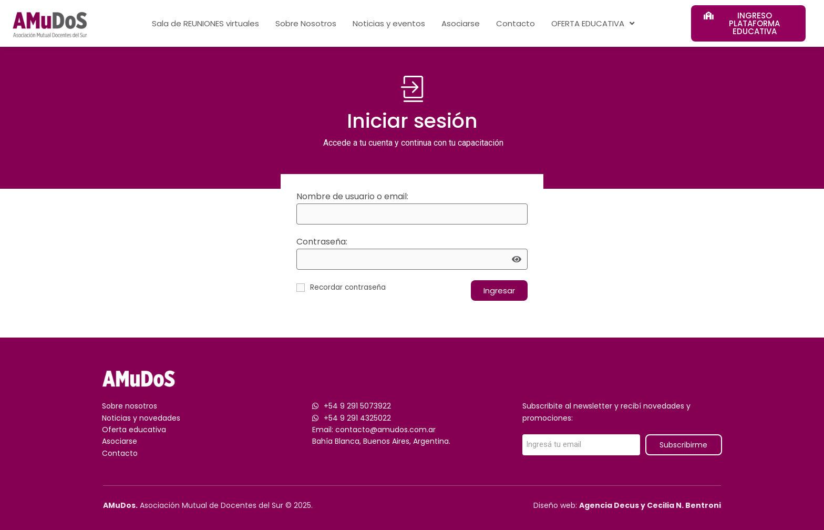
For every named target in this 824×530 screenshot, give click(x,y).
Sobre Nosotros (305, 23)
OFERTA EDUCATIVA (592, 23)
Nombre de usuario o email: (352, 196)
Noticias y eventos (389, 23)
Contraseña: (321, 242)
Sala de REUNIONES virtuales (205, 23)
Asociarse (460, 23)
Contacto (515, 23)
